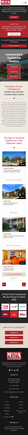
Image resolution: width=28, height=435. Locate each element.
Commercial (14, 67)
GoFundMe (14, 17)
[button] (4, 284)
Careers (21, 408)
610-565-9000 (14, 385)
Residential (14, 72)
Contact (21, 405)
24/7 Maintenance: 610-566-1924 (14, 392)
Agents (21, 402)
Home (7, 402)
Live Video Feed (7, 417)
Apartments (14, 76)
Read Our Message (14, 45)
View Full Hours (14, 34)
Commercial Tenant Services (21, 411)
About (7, 414)
